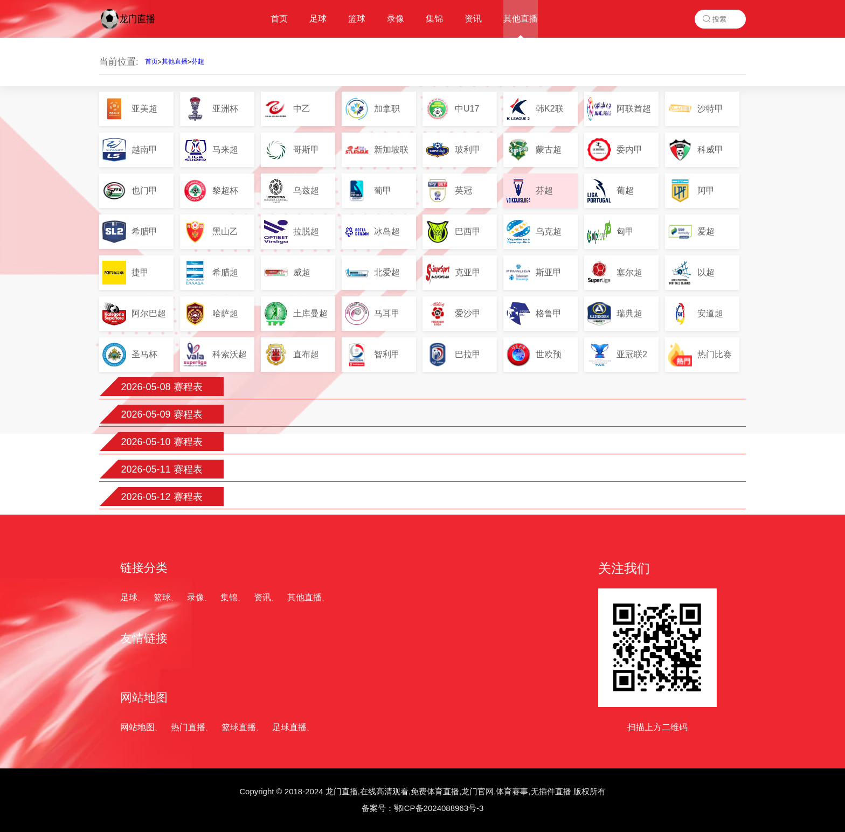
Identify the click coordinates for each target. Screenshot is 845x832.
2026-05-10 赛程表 (161, 441)
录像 (195, 597)
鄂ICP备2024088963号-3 (439, 808)
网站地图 (137, 727)
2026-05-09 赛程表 (161, 414)
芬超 (197, 61)
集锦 (229, 597)
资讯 (262, 597)
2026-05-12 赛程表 (161, 496)
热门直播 (188, 727)
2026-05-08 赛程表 (161, 387)
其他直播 (175, 61)
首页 (151, 61)
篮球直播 (238, 727)
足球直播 (289, 727)
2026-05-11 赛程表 (161, 469)
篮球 (162, 597)
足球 (128, 597)
